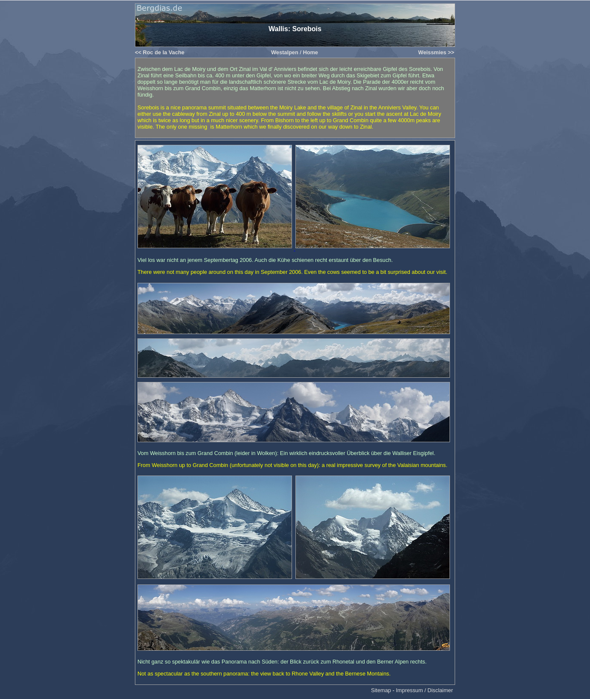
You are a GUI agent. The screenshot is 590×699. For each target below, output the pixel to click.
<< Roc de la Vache (159, 52)
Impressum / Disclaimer (424, 690)
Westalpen (284, 52)
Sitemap (381, 690)
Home (310, 52)
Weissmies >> (436, 52)
